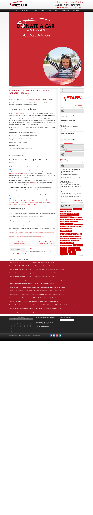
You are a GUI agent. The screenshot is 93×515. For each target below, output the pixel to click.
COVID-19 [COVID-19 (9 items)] (78, 226)
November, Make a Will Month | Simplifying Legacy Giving (47, 242)
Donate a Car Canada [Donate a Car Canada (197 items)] (71, 234)
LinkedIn (23, 173)
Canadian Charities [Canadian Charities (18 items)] (66, 217)
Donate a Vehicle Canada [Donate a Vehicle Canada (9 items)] (66, 245)
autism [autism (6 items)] (69, 211)
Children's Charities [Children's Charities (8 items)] (78, 224)
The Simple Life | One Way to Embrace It (70, 115)
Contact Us (76, 10)
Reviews (43, 10)
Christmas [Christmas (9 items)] (72, 226)
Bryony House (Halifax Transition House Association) (34, 232)
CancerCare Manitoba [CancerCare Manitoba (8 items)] (70, 219)
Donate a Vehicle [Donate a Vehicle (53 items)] (67, 243)
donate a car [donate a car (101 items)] (66, 231)
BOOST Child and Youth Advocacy (18, 232)
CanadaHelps (33, 99)
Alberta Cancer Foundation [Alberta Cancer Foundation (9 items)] (66, 209)
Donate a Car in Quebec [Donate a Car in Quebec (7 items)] (65, 240)
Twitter (17, 173)
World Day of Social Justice (67, 133)
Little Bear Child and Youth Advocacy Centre (30, 202)
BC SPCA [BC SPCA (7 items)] (76, 213)
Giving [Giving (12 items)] (69, 247)
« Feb (10, 331)
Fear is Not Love (30, 233)
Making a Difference (32, 95)
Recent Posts (64, 125)
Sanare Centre (46, 202)
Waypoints (12, 204)
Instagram (50, 171)
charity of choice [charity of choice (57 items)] (67, 224)
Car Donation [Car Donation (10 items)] (79, 219)
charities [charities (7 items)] (62, 221)
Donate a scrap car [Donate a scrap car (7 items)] (75, 240)
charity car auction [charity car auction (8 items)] (74, 221)
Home (15, 10)
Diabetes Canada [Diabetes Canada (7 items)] (64, 228)
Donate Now (24, 10)
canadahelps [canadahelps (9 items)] (63, 215)
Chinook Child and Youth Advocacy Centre (19, 233)
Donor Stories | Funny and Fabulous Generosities (21, 242)
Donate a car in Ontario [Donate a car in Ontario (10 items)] (75, 238)
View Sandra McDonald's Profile (18, 253)
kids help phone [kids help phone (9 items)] (71, 249)
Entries (63, 159)
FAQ (50, 10)
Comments (64, 161)
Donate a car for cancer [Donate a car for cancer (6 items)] (65, 236)
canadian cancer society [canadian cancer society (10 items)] (73, 215)
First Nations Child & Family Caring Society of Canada (43, 233)
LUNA (10, 166)
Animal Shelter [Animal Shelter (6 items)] (63, 211)
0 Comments (14, 96)
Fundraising (65, 10)
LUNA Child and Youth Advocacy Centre (19, 113)
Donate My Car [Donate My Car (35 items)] (78, 245)
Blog (56, 10)
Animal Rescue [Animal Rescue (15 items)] (77, 209)
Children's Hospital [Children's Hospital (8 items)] (64, 226)
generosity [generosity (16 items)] (63, 247)
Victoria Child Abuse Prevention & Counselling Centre (21, 236)
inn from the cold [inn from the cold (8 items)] (76, 247)
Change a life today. (35, 182)
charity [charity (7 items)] (67, 221)
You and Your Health (41, 95)
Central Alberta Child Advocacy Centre (31, 200)
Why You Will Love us (66, 182)
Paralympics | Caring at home (68, 120)
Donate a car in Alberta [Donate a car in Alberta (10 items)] (76, 236)
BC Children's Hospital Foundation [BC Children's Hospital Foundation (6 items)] (67, 213)
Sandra (15, 95)
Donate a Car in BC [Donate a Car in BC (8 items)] (64, 238)
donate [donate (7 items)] (70, 228)
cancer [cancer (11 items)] (62, 219)
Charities (34, 10)
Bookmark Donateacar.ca (64, 7)
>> (79, 177)
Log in (61, 157)
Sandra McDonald (30, 248)
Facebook (11, 173)
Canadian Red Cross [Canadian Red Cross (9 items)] (77, 217)
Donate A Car (19, 4)
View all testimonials (78, 200)
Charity (22, 335)
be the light (53, 194)
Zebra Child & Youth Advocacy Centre (27, 204)
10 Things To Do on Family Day (68, 139)
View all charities (78, 105)
